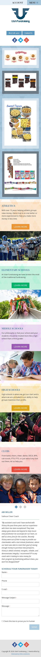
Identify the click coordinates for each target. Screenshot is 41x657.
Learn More (20, 226)
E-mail (5, 589)
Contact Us (28, 33)
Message (6, 606)
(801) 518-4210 (14, 33)
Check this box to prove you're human (18, 621)
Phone (4, 581)
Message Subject (9, 598)
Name (5, 572)
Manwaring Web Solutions (20, 654)
